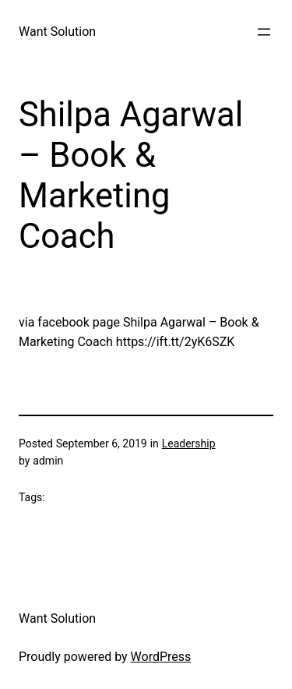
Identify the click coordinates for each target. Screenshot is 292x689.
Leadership (189, 443)
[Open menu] (264, 32)
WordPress (161, 656)
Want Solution (57, 31)
